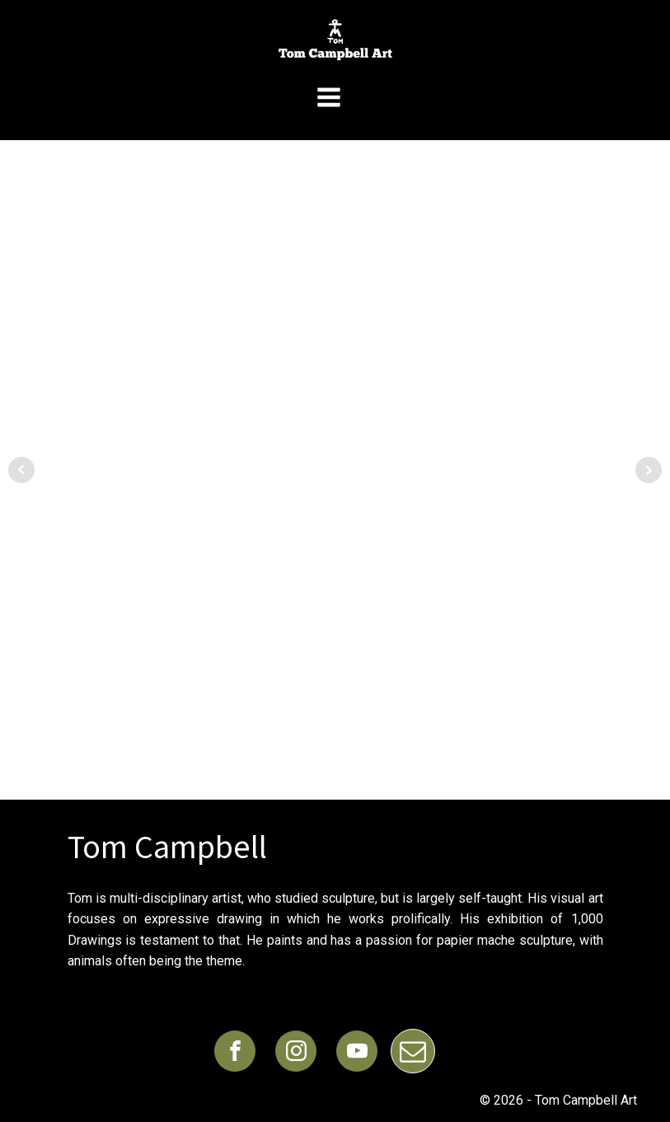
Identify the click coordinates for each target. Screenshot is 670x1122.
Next (648, 470)
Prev (21, 470)
